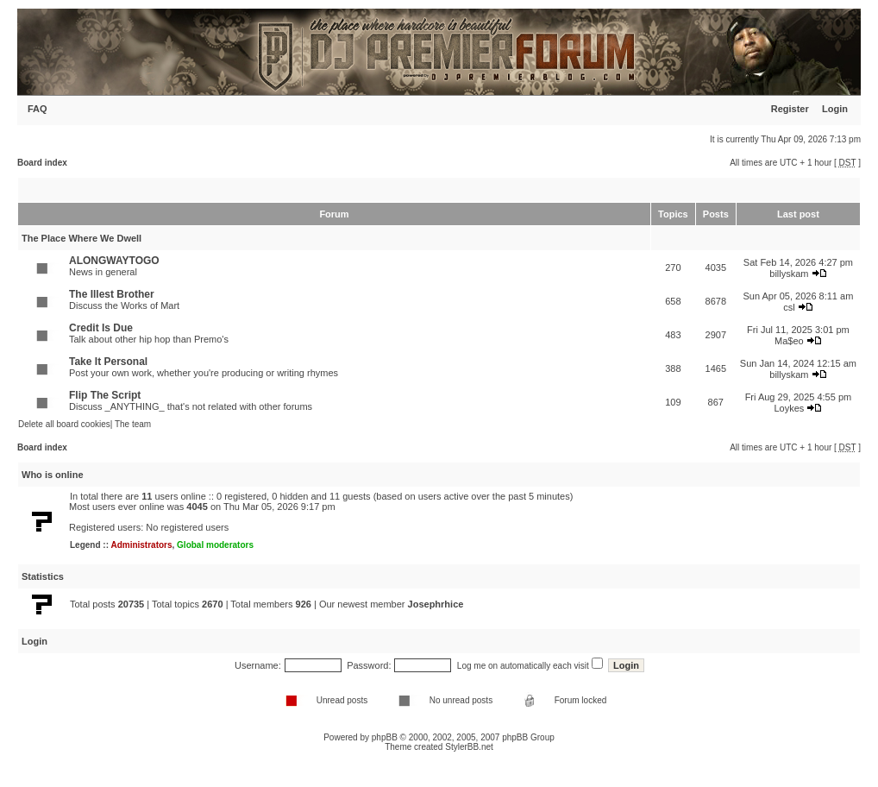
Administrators (141, 545)
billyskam (788, 273)
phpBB (385, 737)
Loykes (789, 408)
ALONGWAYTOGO (114, 261)
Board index (42, 162)
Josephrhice (436, 604)
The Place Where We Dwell (81, 238)
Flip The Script (105, 395)
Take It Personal (108, 362)
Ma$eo (789, 341)
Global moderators (215, 545)
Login (835, 109)
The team (133, 424)
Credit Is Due (101, 328)
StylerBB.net (469, 747)
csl (788, 307)
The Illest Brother (111, 294)
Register (790, 109)
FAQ (37, 109)
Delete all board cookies (64, 424)
